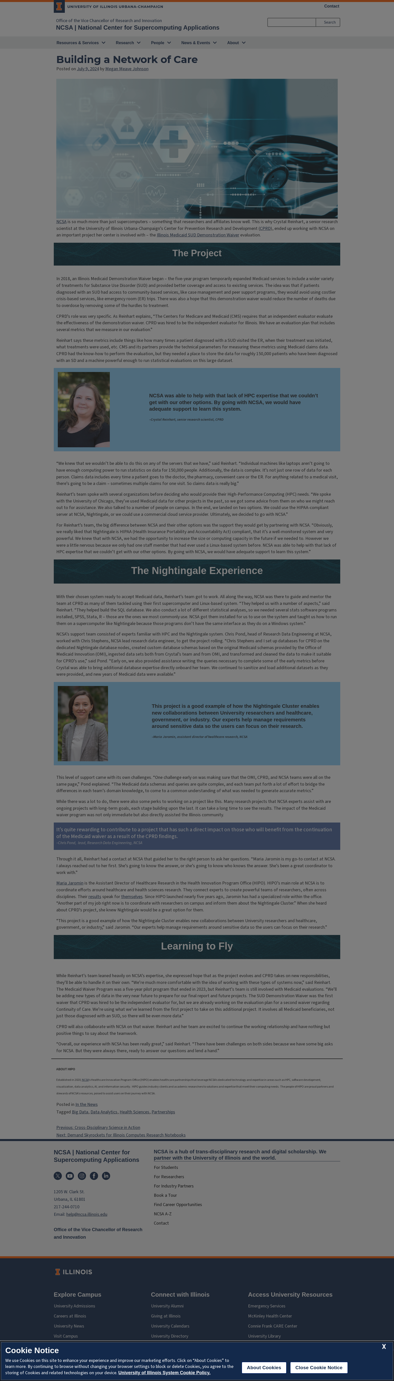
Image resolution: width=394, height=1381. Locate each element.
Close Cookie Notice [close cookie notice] (319, 1367)
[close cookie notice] (384, 1346)
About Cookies (264, 1367)
